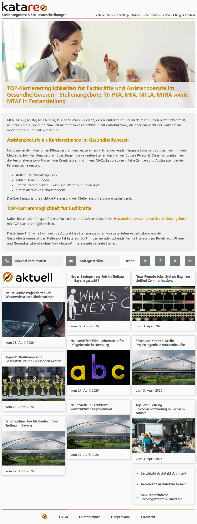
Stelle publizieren (130, 15)
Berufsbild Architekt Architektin (162, 473)
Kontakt (189, 15)
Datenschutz (89, 517)
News (167, 15)
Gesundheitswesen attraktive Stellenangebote (151, 219)
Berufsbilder (153, 15)
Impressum (120, 517)
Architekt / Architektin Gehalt (161, 484)
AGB (63, 517)
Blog (177, 15)
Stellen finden (106, 15)
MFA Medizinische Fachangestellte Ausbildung (159, 497)
